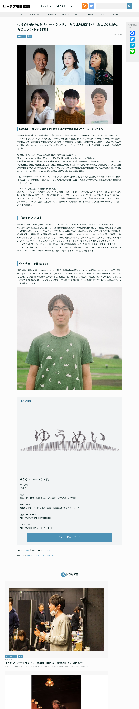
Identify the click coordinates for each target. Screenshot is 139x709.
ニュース (21, 51)
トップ (16, 685)
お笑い (112, 26)
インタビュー (13, 638)
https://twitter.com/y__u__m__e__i (36, 548)
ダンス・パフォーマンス (79, 26)
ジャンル (45, 10)
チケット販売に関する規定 (42, 685)
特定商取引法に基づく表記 (59, 689)
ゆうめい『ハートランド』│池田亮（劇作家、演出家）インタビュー (26, 648)
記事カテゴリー (63, 10)
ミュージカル (40, 26)
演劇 (27, 26)
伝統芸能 (100, 26)
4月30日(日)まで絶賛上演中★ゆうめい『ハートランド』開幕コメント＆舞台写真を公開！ (69, 648)
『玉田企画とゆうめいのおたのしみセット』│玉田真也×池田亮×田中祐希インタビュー (112, 648)
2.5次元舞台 (57, 26)
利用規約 (25, 685)
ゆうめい (49, 580)
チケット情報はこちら (69, 560)
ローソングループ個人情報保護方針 (111, 685)
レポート (54, 638)
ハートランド (39, 580)
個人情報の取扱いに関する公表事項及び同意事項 (75, 685)
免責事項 (76, 689)
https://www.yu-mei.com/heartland (35, 539)
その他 (124, 26)
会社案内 (86, 689)
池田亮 (29, 580)
